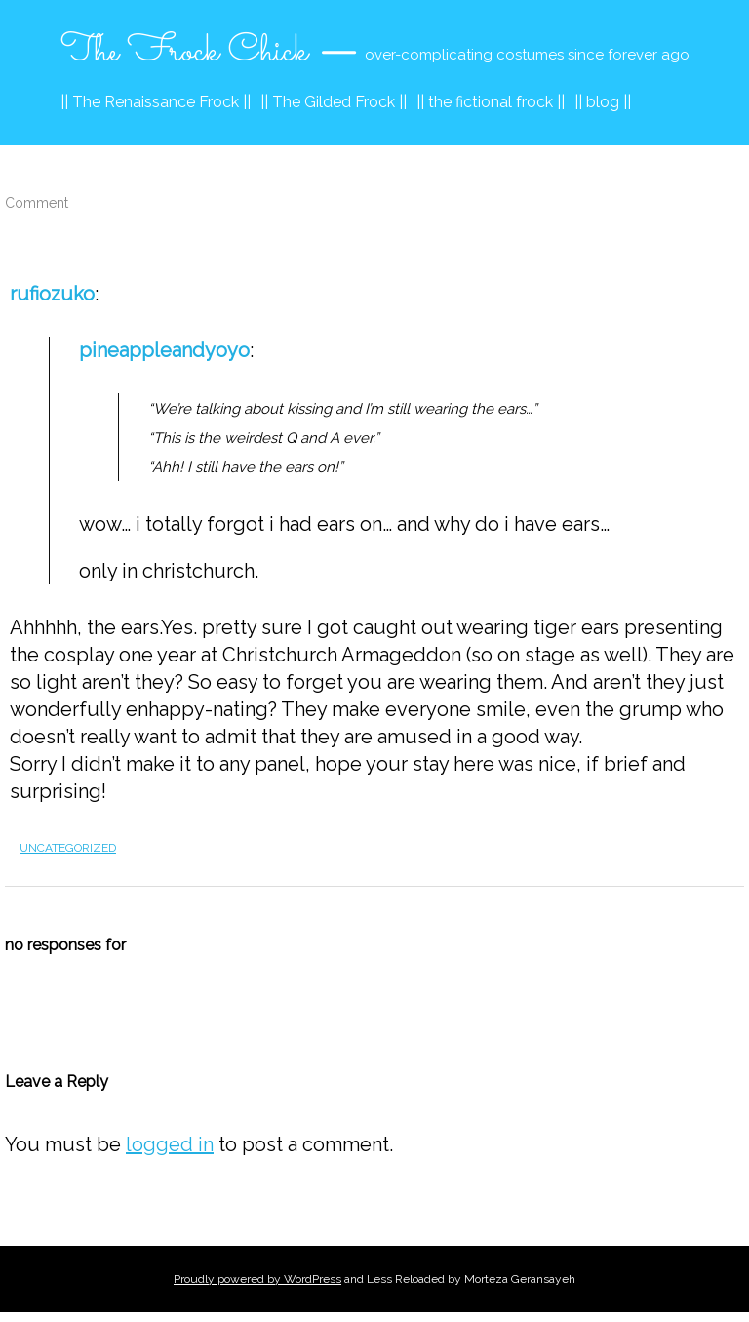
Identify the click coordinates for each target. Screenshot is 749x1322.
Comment (36, 203)
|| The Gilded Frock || (333, 102)
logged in (170, 1144)
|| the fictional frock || (490, 102)
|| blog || (602, 102)
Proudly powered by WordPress (257, 1279)
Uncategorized (68, 848)
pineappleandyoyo (164, 350)
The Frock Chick (184, 51)
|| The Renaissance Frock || (155, 102)
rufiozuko (52, 293)
